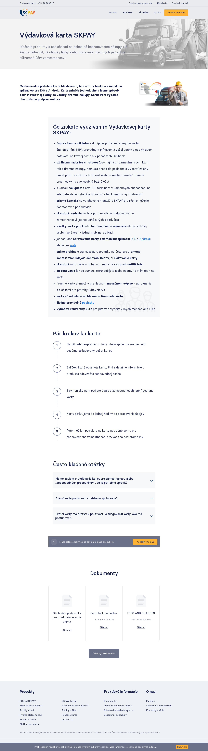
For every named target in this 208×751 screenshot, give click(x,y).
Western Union (28, 719)
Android (144, 239)
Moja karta (162, 3)
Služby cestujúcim (29, 724)
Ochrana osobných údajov (118, 706)
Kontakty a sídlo (155, 710)
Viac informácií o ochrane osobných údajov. (133, 747)
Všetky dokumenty (104, 653)
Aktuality (143, 12)
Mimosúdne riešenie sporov (119, 710)
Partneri (150, 701)
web (73, 245)
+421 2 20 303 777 (45, 3)
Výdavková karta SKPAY (75, 706)
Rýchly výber (69, 710)
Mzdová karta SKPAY (31, 706)
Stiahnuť (67, 630)
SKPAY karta (69, 701)
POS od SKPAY (28, 701)
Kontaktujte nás (176, 12)
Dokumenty (110, 701)
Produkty (127, 12)
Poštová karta (69, 715)
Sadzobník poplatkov (115, 715)
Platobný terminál (180, 3)
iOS (134, 239)
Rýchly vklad (27, 710)
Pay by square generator (141, 3)
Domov (113, 12)
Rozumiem (182, 747)
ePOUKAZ (67, 719)
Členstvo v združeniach (158, 706)
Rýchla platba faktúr (31, 715)
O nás (157, 12)
